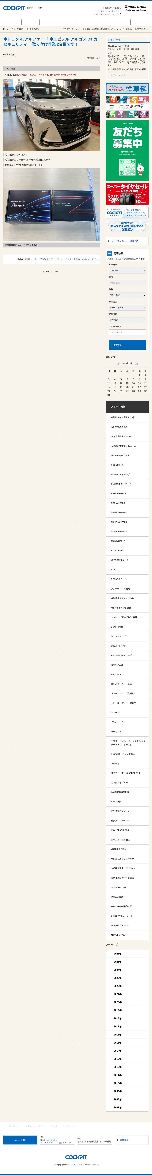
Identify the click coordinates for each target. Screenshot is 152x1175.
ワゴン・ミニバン (119, 636)
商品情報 (30, 22)
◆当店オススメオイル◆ (122, 598)
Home (5, 29)
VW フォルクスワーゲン (122, 655)
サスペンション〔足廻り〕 (123, 693)
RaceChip (116, 801)
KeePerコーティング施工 (123, 754)
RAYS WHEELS (118, 493)
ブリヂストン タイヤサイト (109, 11)
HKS (113, 569)
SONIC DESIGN (118, 887)
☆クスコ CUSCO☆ (120, 820)
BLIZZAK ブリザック (121, 484)
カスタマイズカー (119, 782)
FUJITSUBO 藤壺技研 (121, 906)
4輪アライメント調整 (121, 608)
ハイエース (116, 674)
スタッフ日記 (118, 406)
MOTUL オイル (118, 935)
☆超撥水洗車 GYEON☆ (123, 868)
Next (56, 272)
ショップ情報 (140, 22)
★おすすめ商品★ (119, 427)
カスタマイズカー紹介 (85, 22)
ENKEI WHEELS (119, 522)
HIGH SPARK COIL (120, 830)
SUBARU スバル (119, 646)
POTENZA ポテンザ (120, 474)
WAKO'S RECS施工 (120, 840)
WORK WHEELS (119, 531)
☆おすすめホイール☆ (121, 436)
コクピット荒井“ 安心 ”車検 (124, 617)
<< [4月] (118, 363)
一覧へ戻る (9, 54)
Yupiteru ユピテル (90, 259)
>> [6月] (136, 363)
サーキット (116, 731)
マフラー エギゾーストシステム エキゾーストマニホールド (128, 743)
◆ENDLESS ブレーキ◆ (122, 859)
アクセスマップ (117, 75)
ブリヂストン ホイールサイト (108, 14)
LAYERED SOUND (120, 792)
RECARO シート (119, 579)
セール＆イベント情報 (12, 22)
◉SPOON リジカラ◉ (120, 560)
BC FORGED (117, 550)
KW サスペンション (120, 811)
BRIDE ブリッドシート (122, 916)
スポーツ (115, 712)
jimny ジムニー (118, 665)
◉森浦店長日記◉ (118, 849)
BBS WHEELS (118, 503)
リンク (54, 1126)
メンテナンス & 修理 (120, 589)
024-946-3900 (48, 1140)
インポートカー (118, 722)
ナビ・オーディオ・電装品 (67, 259)
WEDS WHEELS (119, 512)
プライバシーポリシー (35, 1126)
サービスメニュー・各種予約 (67, 22)
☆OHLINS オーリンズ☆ (122, 878)
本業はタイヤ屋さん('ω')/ (122, 417)
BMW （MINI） (118, 627)
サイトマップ (69, 1126)
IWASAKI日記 (46, 259)
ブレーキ (115, 763)
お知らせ (48, 22)
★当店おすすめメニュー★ (123, 446)
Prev (47, 272)
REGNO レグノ (118, 465)
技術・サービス (121, 22)
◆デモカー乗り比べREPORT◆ (125, 773)
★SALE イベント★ (120, 455)
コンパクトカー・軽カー (122, 684)
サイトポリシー (12, 1126)
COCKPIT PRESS (112, 8)
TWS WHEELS (118, 541)
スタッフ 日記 (103, 22)
